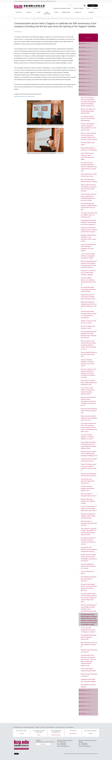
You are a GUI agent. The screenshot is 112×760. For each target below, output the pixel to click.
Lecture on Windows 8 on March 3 (87, 572)
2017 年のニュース (86, 78)
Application (91, 12)
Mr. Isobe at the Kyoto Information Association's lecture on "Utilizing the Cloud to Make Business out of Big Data (89, 166)
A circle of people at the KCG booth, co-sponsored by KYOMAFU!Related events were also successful (88, 197)
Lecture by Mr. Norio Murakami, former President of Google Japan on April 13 (89, 549)
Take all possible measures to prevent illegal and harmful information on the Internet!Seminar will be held (89, 608)
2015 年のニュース (86, 86)
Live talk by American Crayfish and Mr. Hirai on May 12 (89, 460)
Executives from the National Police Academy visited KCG (88, 474)
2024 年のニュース (86, 51)
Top (15, 18)
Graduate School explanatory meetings (62, 8)
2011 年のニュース (86, 694)
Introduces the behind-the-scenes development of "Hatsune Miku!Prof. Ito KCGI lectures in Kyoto (88, 127)
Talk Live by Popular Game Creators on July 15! (88, 327)
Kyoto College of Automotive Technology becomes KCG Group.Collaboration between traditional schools (88, 445)
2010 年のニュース (86, 698)
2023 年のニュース (86, 55)
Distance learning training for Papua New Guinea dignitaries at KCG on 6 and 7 (89, 418)
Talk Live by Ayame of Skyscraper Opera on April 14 (89, 495)
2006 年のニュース (86, 713)
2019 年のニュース (86, 70)
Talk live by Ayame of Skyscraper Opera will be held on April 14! (89, 523)
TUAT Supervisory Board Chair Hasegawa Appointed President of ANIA (88, 289)
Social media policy (50, 727)
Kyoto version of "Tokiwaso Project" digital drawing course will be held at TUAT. (89, 382)
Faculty (38, 12)
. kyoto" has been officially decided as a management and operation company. (88, 256)
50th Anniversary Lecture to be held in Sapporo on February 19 (89, 644)
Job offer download (18, 727)
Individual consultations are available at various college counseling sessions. (88, 516)
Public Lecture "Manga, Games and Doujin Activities (88, 669)
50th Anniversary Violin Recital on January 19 (89, 651)
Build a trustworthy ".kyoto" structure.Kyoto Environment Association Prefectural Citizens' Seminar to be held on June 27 (88, 345)
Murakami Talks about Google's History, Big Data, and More (88, 501)
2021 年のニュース (86, 63)
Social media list (70, 727)
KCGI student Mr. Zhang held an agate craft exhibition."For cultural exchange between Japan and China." (88, 531)
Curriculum (28, 12)
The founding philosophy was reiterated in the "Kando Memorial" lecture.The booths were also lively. (88, 334)
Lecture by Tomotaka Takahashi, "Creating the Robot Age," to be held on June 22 (87, 362)
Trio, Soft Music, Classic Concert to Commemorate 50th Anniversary (88, 118)
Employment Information (28, 727)
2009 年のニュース (86, 702)
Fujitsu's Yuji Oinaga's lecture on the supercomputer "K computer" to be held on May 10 (88, 467)
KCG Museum (73, 730)
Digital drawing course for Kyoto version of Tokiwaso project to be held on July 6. (88, 296)
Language (92, 5)
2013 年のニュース (86, 94)
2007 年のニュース (86, 709)
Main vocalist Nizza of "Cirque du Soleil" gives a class (89, 175)
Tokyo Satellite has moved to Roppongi (88, 685)
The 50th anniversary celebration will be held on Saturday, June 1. (88, 488)
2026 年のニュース (86, 43)
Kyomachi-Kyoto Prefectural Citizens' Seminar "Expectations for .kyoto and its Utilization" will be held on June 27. (88, 401)
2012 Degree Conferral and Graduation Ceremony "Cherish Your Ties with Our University (88, 541)
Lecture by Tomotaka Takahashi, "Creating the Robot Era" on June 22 (87, 436)
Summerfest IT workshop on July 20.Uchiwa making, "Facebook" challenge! (88, 272)
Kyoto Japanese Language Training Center (39, 731)
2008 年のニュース (86, 705)
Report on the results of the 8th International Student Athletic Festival (88, 111)
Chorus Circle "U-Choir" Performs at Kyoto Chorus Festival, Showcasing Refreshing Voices (88, 391)
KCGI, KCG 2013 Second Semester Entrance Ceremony (89, 180)
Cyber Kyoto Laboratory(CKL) (90, 730)
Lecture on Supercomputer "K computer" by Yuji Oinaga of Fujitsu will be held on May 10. (89, 508)
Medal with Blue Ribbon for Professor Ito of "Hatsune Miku (89, 149)
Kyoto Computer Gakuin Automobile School (56, 731)
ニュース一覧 (20, 18)
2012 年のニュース (86, 690)
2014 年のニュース (86, 90)
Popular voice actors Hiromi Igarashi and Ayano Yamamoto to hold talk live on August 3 (89, 229)
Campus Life (78, 12)
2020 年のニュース (86, 67)
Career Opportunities (46, 13)
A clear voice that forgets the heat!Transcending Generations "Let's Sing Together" (88, 247)
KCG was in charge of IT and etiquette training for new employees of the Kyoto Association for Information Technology (88, 373)
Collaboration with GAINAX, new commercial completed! (88, 680)
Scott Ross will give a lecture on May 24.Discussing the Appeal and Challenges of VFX (89, 453)
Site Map (37, 727)
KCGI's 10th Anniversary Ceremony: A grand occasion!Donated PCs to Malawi (87, 156)
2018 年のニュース (86, 74)
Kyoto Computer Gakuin (21, 730)
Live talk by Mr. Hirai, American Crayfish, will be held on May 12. (88, 481)
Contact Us (95, 8)
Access (88, 8)
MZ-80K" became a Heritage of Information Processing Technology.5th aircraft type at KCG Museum (89, 557)
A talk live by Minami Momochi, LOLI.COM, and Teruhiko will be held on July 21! (88, 281)
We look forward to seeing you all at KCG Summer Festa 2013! (89, 354)
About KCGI (19, 12)
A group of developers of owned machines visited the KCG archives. (88, 566)
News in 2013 (26, 18)
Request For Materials (78, 8)
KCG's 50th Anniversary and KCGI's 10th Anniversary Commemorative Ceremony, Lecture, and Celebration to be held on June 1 (89, 427)
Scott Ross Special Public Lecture (88, 143)
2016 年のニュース (86, 82)
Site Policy (42, 727)
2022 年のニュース (86, 59)
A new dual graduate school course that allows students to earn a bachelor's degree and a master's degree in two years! (89, 597)
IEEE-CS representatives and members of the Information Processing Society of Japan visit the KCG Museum (89, 264)
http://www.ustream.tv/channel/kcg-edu (24, 96)
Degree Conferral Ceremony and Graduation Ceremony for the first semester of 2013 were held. (89, 188)
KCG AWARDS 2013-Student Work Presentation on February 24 (88, 579)
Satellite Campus (66, 12)
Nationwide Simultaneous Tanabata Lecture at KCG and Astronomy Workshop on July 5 (89, 305)
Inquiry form (43, 744)
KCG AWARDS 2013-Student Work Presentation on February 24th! (88, 637)
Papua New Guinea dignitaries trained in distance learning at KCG (89, 410)
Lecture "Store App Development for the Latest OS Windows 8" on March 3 (88, 629)
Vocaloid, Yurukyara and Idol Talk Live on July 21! (88, 322)
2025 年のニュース (86, 47)
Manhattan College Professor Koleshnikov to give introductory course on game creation (88, 238)
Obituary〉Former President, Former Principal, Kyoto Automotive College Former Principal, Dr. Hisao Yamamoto (89, 136)
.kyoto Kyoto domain (60, 727)
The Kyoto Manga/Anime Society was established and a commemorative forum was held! (89, 206)
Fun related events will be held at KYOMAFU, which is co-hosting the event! (89, 215)
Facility (56, 12)
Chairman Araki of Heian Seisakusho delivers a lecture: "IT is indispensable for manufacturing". (89, 314)
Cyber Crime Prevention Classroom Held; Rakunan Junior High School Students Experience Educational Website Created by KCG (88, 101)
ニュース (88, 37)
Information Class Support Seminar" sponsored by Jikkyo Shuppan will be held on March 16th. (89, 587)
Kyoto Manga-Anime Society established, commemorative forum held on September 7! (88, 222)
